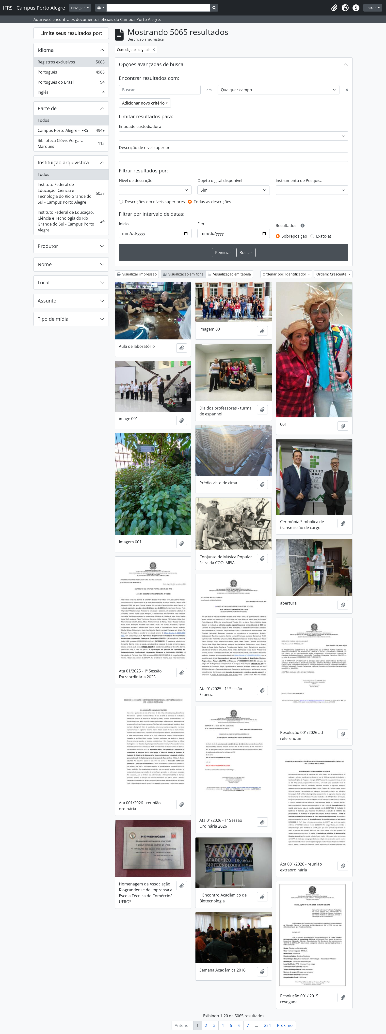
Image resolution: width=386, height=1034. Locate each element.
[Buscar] (160, 89)
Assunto (47, 300)
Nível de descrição (136, 180)
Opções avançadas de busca (151, 64)
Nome (45, 264)
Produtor (48, 246)
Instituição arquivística (63, 162)
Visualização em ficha (183, 274)
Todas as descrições (212, 201)
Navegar (78, 7)
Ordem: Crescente (331, 274)
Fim (200, 224)
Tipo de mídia (53, 319)
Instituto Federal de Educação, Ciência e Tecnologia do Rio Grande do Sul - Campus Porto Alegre (71, 193)
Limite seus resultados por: (71, 33)
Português (71, 73)
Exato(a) (323, 236)
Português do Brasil (71, 83)
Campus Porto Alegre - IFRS (71, 131)
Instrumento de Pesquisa (299, 180)
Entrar (371, 7)
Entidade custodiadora (140, 126)
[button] (334, 7)
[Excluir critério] (346, 90)
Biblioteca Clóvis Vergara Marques (71, 143)
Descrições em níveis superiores (155, 201)
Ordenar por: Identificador (285, 274)
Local (43, 282)
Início (124, 224)
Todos (43, 120)
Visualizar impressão (137, 274)
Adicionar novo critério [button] (143, 103)
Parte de (47, 108)
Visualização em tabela (229, 274)
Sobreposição (294, 236)
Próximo (285, 1025)
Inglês (71, 93)
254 (267, 1025)
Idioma (46, 50)
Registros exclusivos (71, 63)
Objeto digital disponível (219, 180)
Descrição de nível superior (144, 147)
